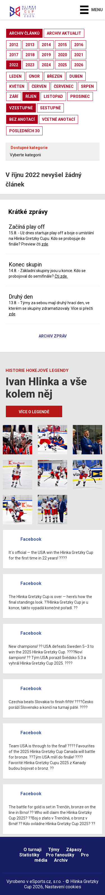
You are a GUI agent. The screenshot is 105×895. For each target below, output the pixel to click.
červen (39, 86)
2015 (62, 44)
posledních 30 (24, 131)
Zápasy (73, 849)
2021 (78, 55)
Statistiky (29, 855)
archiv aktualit (64, 33)
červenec (64, 86)
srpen (87, 86)
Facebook (30, 539)
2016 (78, 44)
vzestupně (21, 108)
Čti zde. (61, 276)
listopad (53, 96)
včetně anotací (58, 119)
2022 (13, 65)
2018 (29, 55)
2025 (62, 65)
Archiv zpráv (53, 336)
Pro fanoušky (60, 855)
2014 (46, 44)
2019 (46, 55)
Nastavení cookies (63, 886)
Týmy (53, 849)
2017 (13, 55)
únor (34, 76)
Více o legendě (34, 412)
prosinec (80, 96)
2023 (29, 65)
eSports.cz (40, 881)
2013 (29, 44)
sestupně (50, 108)
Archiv (61, 860)
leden (15, 76)
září (13, 96)
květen (16, 86)
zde (44, 244)
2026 (78, 65)
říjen (30, 96)
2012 (13, 44)
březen (54, 76)
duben (76, 76)
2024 (46, 65)
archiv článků (24, 33)
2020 (62, 55)
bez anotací (22, 119)
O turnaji (32, 849)
